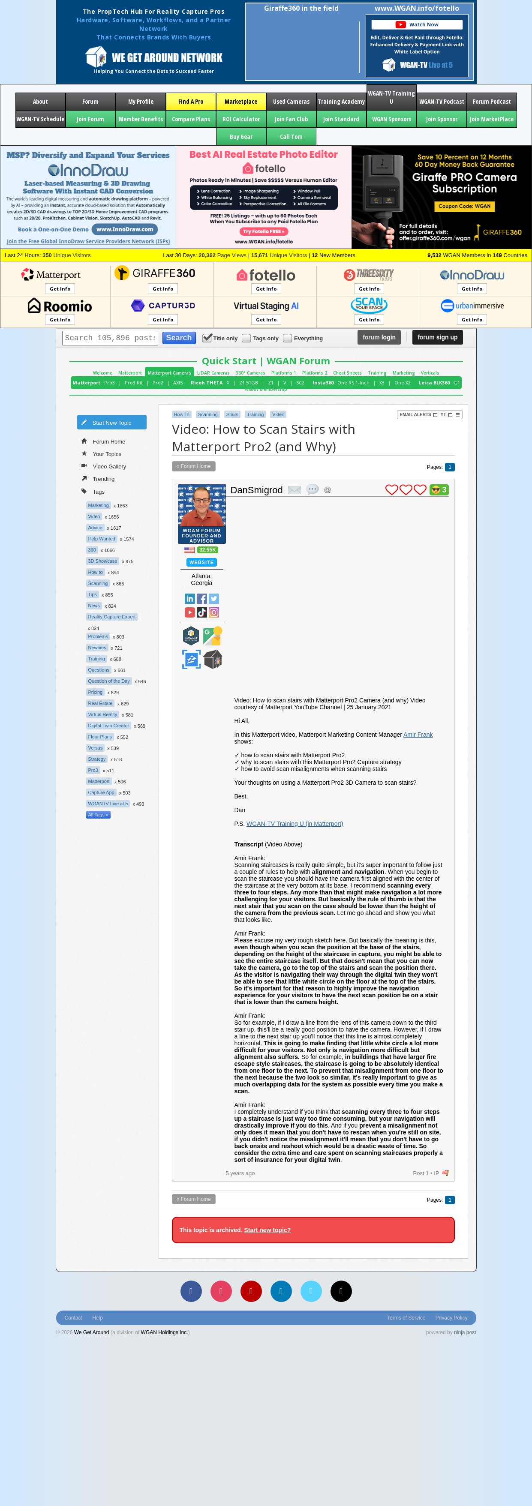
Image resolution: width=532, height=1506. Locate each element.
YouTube (190, 612)
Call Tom (291, 136)
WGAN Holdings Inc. (164, 1332)
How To (181, 414)
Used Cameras (291, 101)
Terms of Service (406, 1318)
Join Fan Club (291, 119)
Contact (73, 1318)
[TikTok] (341, 1291)
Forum (90, 101)
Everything (303, 337)
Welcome (102, 373)
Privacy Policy (452, 1318)
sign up (437, 337)
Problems (98, 636)
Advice (95, 527)
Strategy (97, 759)
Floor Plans (100, 736)
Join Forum (90, 119)
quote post (312, 489)
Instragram (214, 612)
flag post (445, 1173)
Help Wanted (101, 538)
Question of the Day (109, 681)
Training (377, 373)
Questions (99, 669)
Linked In (190, 599)
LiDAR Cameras (213, 373)
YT (447, 414)
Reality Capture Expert (112, 616)
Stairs (232, 414)
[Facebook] (191, 1291)
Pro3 (109, 382)
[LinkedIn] (281, 1291)
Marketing (404, 373)
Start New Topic (106, 422)
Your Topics (101, 453)
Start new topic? (267, 1230)
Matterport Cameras (169, 373)
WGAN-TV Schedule (40, 119)
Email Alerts (418, 414)
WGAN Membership (266, 389)
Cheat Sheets (347, 373)
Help (97, 1318)
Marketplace (241, 101)
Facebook (202, 599)
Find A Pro (190, 101)
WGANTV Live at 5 (108, 803)
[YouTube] (251, 1291)
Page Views (222, 255)
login (379, 337)
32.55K (207, 550)
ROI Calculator (241, 119)
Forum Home (103, 441)
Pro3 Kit (134, 382)
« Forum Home (194, 466)
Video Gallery (103, 466)
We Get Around (91, 1332)
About (40, 101)
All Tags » (98, 814)
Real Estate (100, 703)
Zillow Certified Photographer (191, 659)
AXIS (178, 382)
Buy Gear (241, 136)
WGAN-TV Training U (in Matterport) (294, 823)
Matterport (130, 373)
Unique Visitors (66, 255)
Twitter (214, 599)
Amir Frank (418, 734)
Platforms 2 (314, 373)
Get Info (60, 288)
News (94, 605)
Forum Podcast (492, 101)
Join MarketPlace (492, 119)
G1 (457, 382)
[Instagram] (221, 1291)
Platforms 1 (283, 373)
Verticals (430, 373)
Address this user (327, 489)
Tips (92, 594)
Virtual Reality (102, 714)
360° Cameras (250, 373)
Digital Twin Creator (108, 725)
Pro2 (158, 382)
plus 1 (391, 489)
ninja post (465, 1332)
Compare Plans (191, 119)
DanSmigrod (257, 490)
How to (95, 572)
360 (92, 549)
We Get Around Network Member (212, 659)
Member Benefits (141, 119)
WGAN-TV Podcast (441, 101)
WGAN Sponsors (391, 119)
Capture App (101, 792)
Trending (98, 478)
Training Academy (341, 101)
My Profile (140, 101)
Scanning (98, 583)
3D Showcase (102, 561)
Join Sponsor (441, 119)
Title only (221, 337)
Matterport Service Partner (191, 636)
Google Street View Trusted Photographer (212, 636)
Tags (93, 491)
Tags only (261, 337)
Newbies (97, 647)
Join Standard (341, 119)
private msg (294, 490)
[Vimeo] (311, 1291)
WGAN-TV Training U (391, 97)
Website (201, 562)
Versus (95, 747)
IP (436, 1173)
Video (94, 516)
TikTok (202, 612)
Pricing (95, 692)
